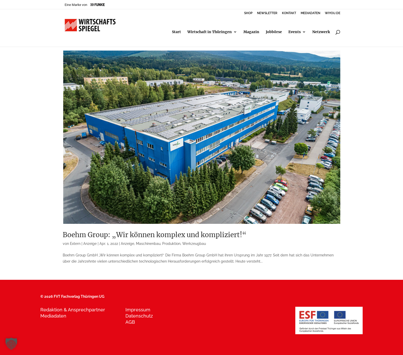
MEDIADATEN (310, 13)
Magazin (251, 32)
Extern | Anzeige (83, 244)
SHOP (248, 13)
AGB (130, 322)
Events (294, 32)
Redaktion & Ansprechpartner (72, 309)
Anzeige (127, 244)
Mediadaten (53, 316)
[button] (11, 343)
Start (176, 32)
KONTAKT (289, 13)
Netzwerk (321, 32)
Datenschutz (139, 316)
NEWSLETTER (267, 13)
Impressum (137, 309)
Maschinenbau (148, 244)
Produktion (171, 244)
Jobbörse (274, 32)
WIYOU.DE (332, 13)
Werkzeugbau (194, 244)
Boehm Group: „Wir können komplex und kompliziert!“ (154, 235)
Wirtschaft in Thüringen (209, 32)
